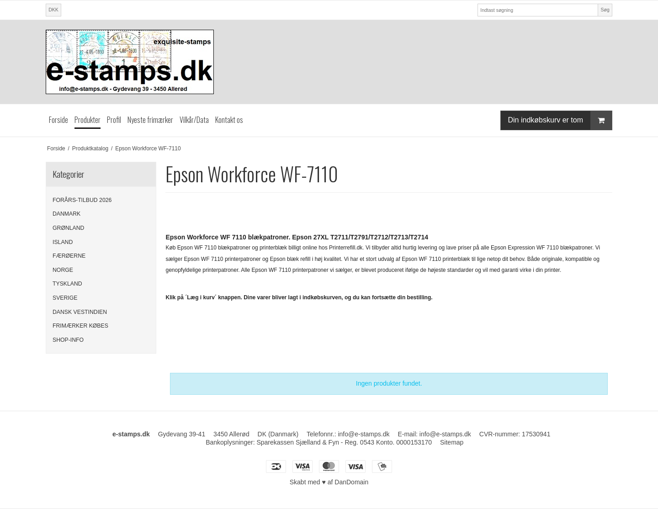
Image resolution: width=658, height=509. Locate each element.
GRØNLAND (68, 228)
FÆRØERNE (69, 256)
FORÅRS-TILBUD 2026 (82, 200)
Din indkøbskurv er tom (560, 120)
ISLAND (63, 242)
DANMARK (66, 214)
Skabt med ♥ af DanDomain (329, 482)
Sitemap (451, 442)
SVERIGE (65, 298)
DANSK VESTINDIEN (80, 312)
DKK (53, 9)
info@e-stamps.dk (445, 434)
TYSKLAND (67, 284)
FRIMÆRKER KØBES (80, 326)
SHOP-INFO (68, 340)
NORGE (63, 270)
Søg (604, 9)
